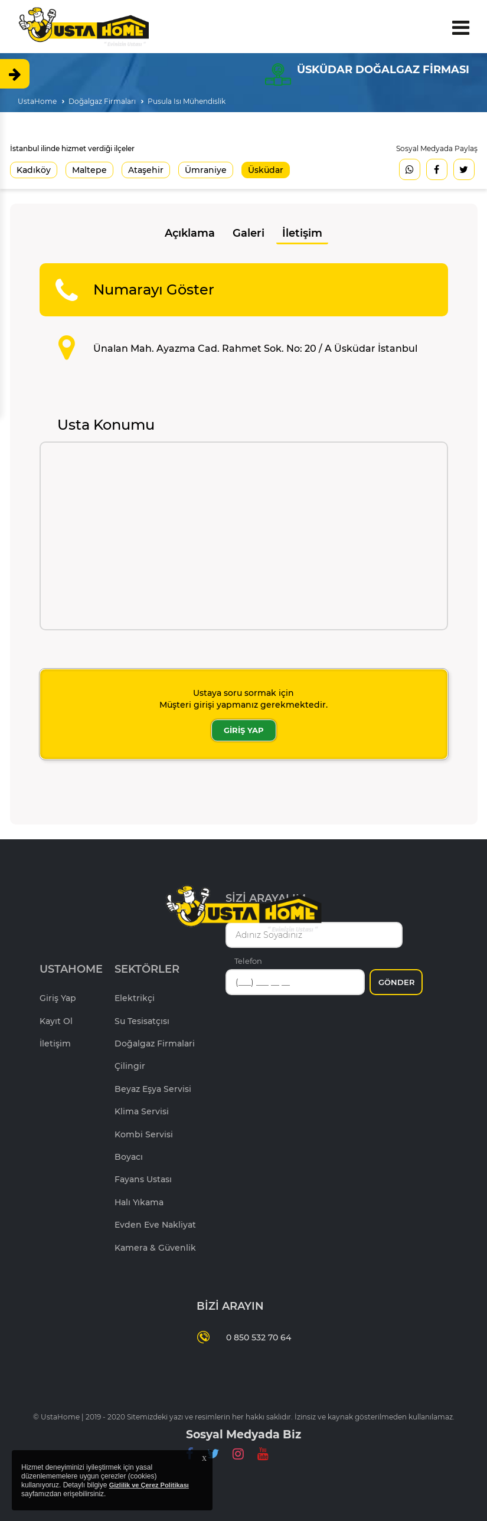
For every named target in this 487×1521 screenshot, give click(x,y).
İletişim (302, 233)
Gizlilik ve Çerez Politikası (149, 1485)
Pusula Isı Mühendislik (186, 101)
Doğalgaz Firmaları (102, 101)
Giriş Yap (58, 998)
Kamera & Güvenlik (155, 1247)
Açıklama (190, 233)
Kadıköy (34, 170)
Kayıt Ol (56, 1021)
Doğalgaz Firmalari (155, 1043)
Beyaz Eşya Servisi (153, 1089)
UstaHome (37, 101)
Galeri (248, 233)
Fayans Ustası (143, 1179)
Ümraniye (206, 170)
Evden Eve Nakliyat (155, 1224)
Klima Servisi (142, 1111)
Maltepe (89, 170)
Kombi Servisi (144, 1134)
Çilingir (130, 1066)
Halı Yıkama (139, 1202)
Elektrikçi (135, 998)
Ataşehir (146, 170)
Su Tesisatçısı (142, 1021)
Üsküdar (265, 170)
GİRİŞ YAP (244, 730)
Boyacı (129, 1157)
